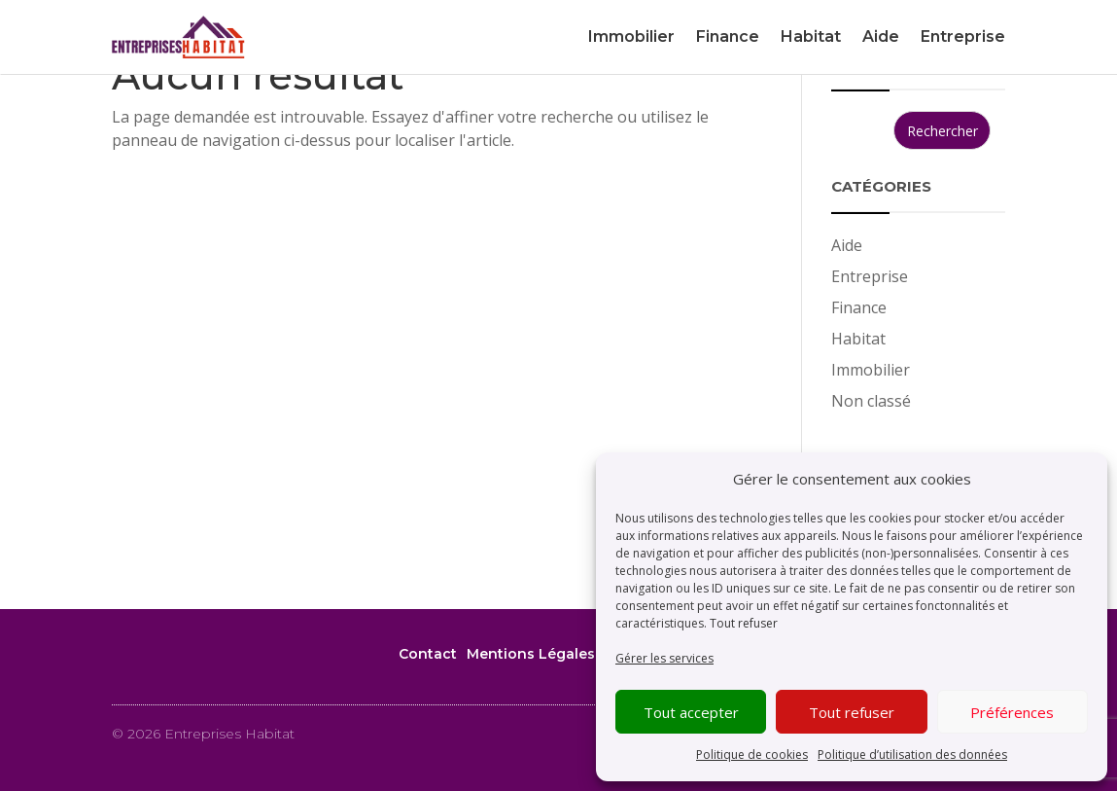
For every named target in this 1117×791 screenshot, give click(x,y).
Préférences (1012, 712)
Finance (727, 36)
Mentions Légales (531, 654)
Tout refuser (744, 623)
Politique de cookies (752, 754)
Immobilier (631, 36)
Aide (880, 36)
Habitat (811, 36)
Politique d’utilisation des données (912, 754)
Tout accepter (691, 712)
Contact (428, 654)
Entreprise (963, 36)
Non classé (871, 401)
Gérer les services (664, 658)
